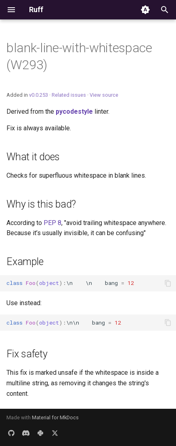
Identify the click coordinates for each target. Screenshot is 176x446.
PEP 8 (52, 223)
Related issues (69, 95)
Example (24, 262)
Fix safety (27, 354)
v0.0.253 (38, 95)
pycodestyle (74, 111)
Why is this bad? (41, 204)
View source (104, 95)
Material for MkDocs (55, 417)
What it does (33, 157)
